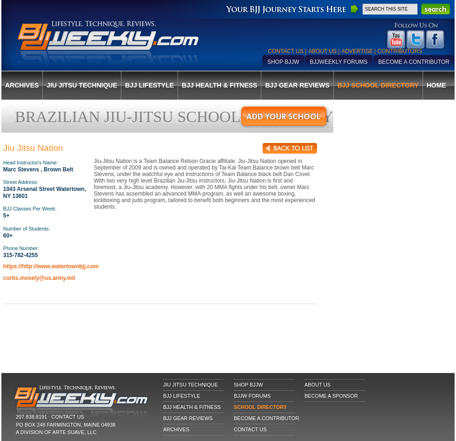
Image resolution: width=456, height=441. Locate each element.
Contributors (399, 51)
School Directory (260, 407)
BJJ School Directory (378, 85)
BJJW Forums (252, 396)
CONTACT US (67, 417)
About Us (322, 51)
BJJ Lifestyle (149, 85)
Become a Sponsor (331, 396)
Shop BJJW (283, 62)
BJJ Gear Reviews (297, 85)
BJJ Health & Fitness (219, 85)
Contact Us (286, 51)
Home (436, 85)
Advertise (357, 51)
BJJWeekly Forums (339, 62)
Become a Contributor (413, 62)
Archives (22, 85)
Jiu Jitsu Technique (81, 85)
